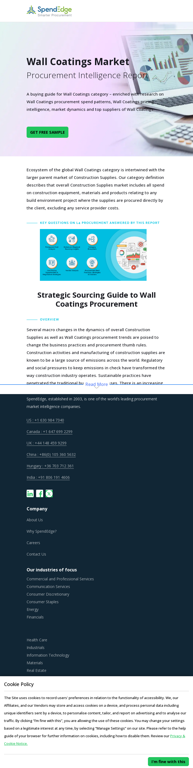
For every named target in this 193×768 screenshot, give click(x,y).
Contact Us (36, 554)
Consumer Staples (43, 601)
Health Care (37, 639)
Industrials (36, 647)
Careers (33, 542)
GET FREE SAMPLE (47, 132)
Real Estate (36, 670)
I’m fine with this (168, 761)
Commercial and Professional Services (60, 578)
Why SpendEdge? (41, 531)
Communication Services (48, 586)
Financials (35, 617)
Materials (35, 662)
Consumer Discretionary (48, 594)
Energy (33, 609)
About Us (35, 519)
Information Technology (48, 655)
